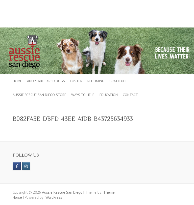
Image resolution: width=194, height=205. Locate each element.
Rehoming (95, 81)
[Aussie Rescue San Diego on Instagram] (26, 166)
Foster (76, 81)
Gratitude (118, 81)
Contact (130, 95)
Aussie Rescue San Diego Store (39, 95)
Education (109, 95)
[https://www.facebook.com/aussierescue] (17, 166)
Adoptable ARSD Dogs (46, 81)
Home (17, 81)
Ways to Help (82, 95)
